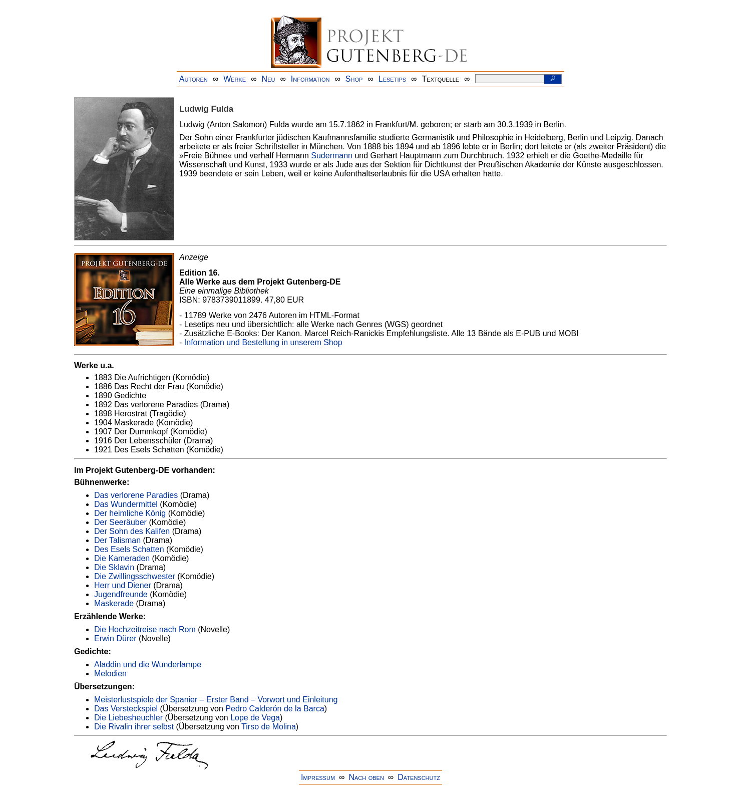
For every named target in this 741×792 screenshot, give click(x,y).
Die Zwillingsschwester (134, 576)
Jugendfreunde (121, 594)
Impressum (318, 777)
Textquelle (441, 79)
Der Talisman (117, 540)
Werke (234, 79)
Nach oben (366, 777)
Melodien (110, 673)
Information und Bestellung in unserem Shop (263, 342)
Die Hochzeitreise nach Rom (145, 629)
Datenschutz (419, 777)
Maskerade (114, 603)
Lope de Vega (255, 717)
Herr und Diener (122, 585)
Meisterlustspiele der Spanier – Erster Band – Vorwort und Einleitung (215, 699)
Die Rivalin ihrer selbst (134, 726)
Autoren (193, 79)
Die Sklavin (114, 567)
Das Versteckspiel (126, 708)
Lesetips (392, 79)
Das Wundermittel (126, 504)
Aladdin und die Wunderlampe (147, 664)
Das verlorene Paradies (136, 495)
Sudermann (331, 155)
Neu (268, 79)
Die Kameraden (122, 558)
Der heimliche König (130, 513)
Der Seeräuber (120, 522)
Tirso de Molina (268, 726)
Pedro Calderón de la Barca (274, 708)
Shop (354, 79)
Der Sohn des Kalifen (132, 531)
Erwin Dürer (115, 638)
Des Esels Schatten (129, 549)
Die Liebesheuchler (128, 717)
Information (310, 79)
